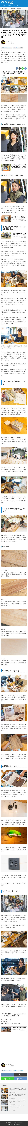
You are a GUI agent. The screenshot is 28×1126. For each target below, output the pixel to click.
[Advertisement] (14, 1047)
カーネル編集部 (10, 43)
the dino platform (15, 1124)
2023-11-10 (9, 41)
